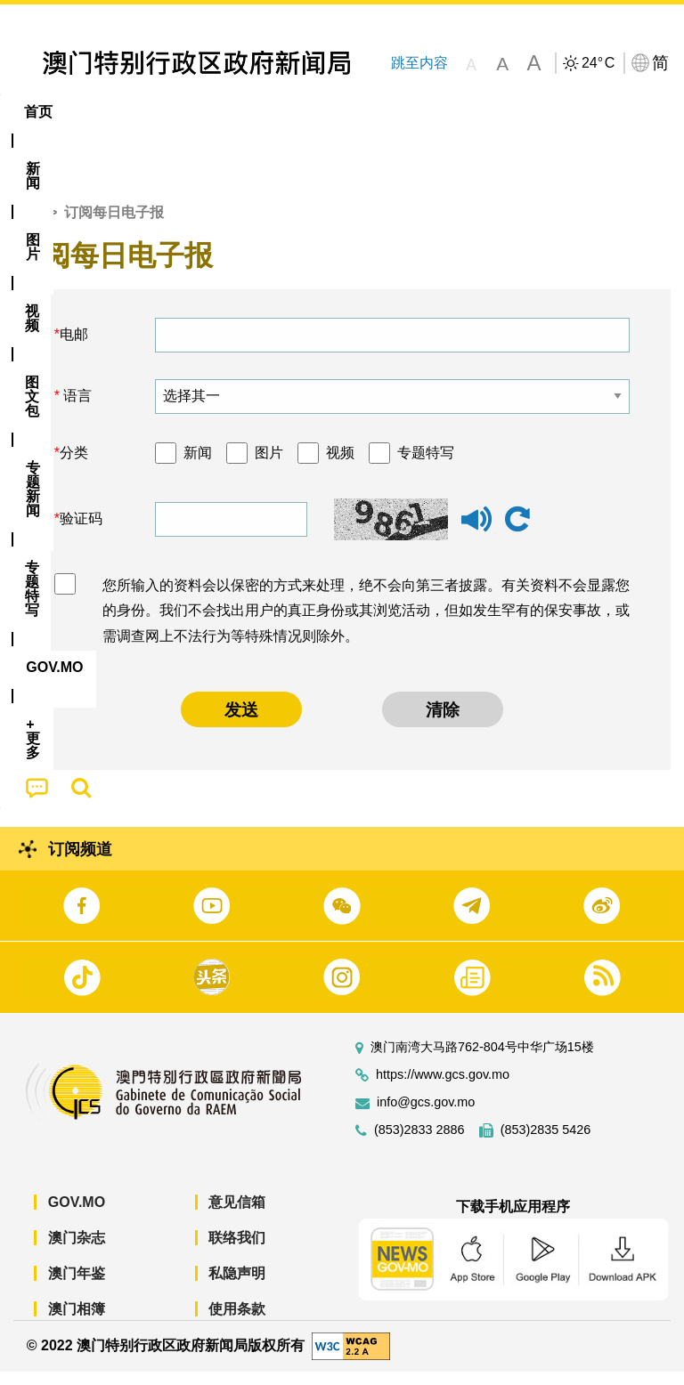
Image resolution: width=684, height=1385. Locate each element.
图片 (269, 466)
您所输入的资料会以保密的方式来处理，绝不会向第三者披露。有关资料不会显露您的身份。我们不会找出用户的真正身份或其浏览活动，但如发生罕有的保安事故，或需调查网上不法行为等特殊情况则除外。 (366, 624)
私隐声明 (236, 1287)
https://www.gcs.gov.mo (442, 1089)
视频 (340, 466)
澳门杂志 (76, 1251)
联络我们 (236, 1251)
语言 (76, 409)
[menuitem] (98, 112)
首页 (27, 226)
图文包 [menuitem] (301, 111)
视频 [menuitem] (230, 111)
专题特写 (425, 466)
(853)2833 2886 (419, 1144)
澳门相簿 (76, 1323)
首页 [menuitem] (38, 111)
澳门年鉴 (76, 1287)
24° (598, 63)
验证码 (81, 532)
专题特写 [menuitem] (476, 111)
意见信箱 (236, 1216)
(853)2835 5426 (546, 1144)
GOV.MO (76, 1216)
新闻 (197, 466)
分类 (74, 466)
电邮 (74, 348)
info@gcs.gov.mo (426, 1116)
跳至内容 (419, 62)
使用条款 (236, 1323)
